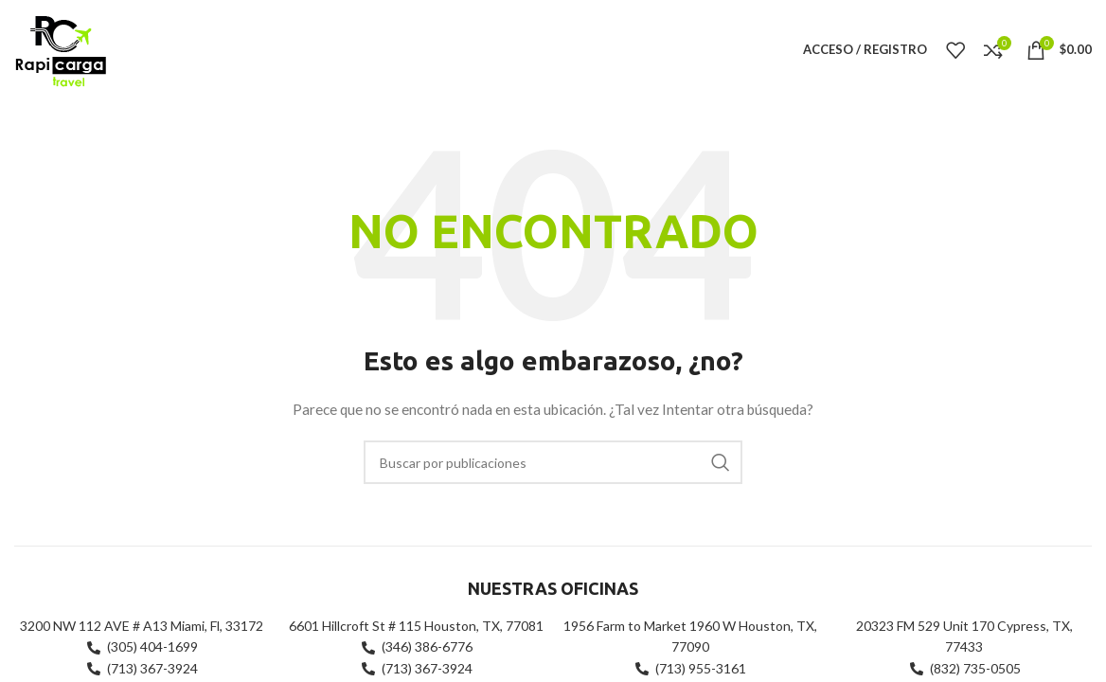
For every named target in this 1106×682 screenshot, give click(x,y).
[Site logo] (60, 48)
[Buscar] (553, 462)
